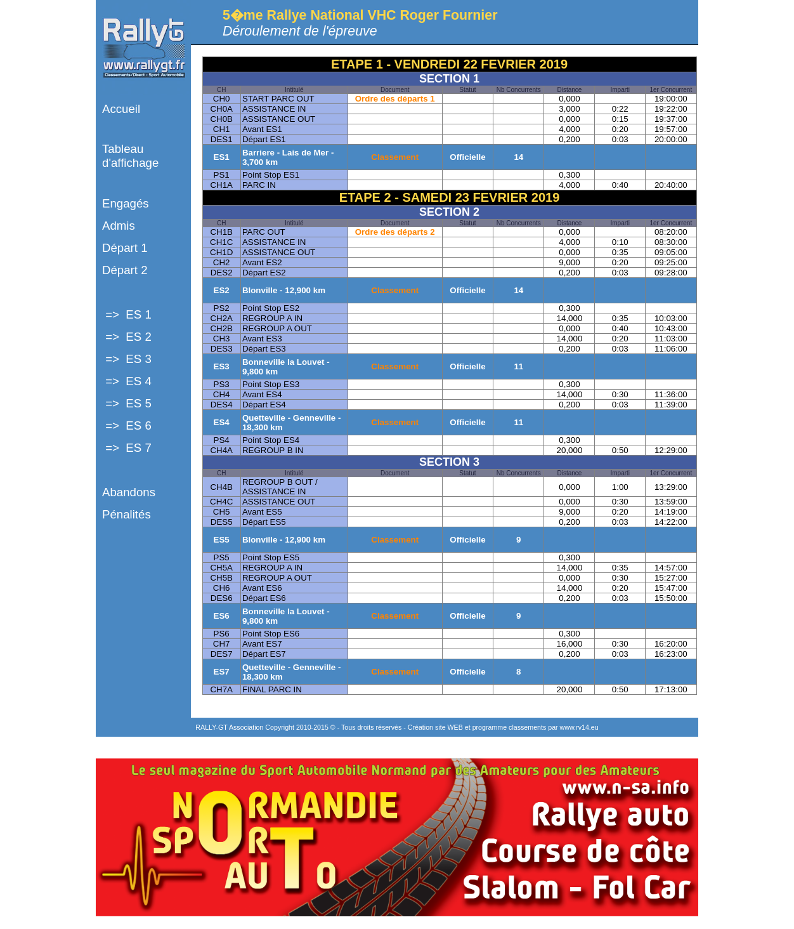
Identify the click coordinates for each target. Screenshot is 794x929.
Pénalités (126, 514)
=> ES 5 (127, 403)
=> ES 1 (127, 314)
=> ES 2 (127, 336)
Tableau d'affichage (130, 155)
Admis (118, 225)
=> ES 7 (127, 447)
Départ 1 (125, 247)
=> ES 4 (127, 381)
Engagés (125, 203)
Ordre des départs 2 (395, 232)
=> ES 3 (127, 359)
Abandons (128, 492)
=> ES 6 (127, 425)
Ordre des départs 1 (395, 98)
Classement (395, 157)
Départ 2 (125, 270)
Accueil (121, 108)
